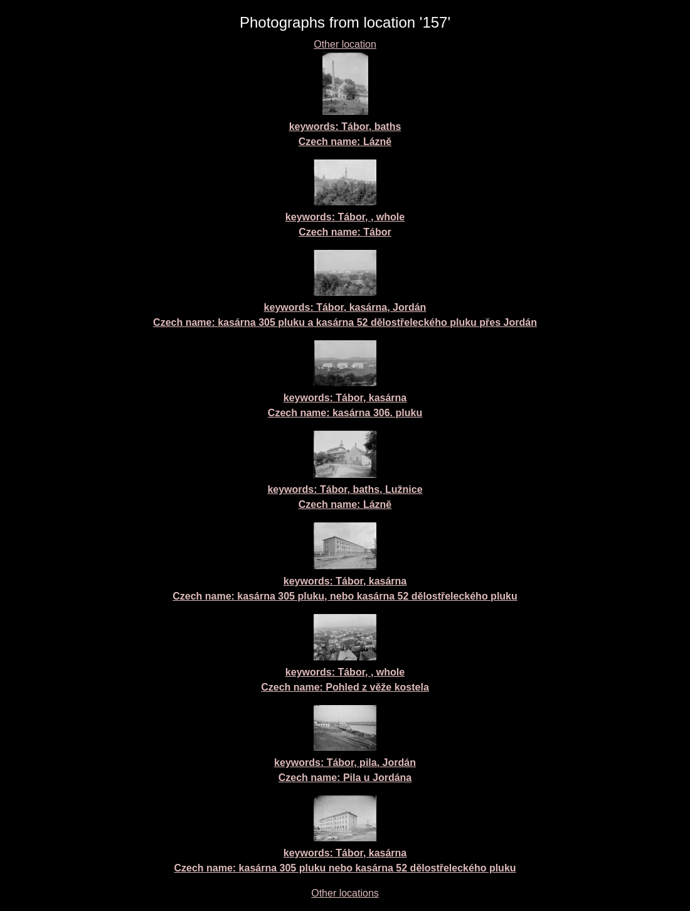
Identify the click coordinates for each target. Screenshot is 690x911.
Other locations (345, 893)
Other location (345, 44)
